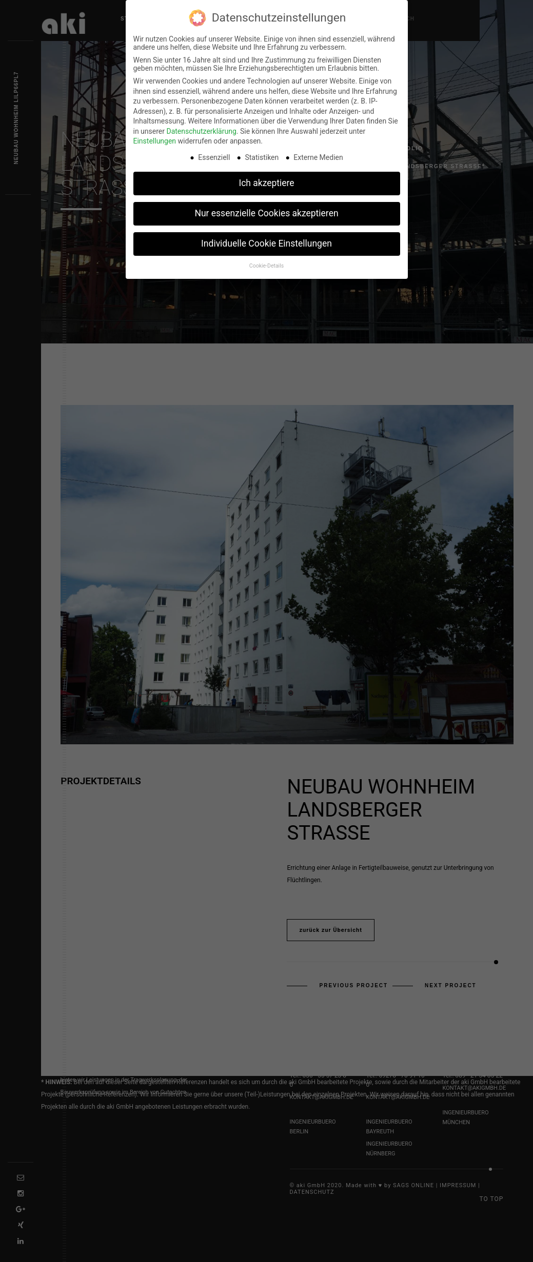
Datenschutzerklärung (201, 131)
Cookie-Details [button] (266, 265)
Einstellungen (154, 140)
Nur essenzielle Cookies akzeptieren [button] (266, 213)
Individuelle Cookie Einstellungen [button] (266, 243)
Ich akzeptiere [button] (266, 182)
